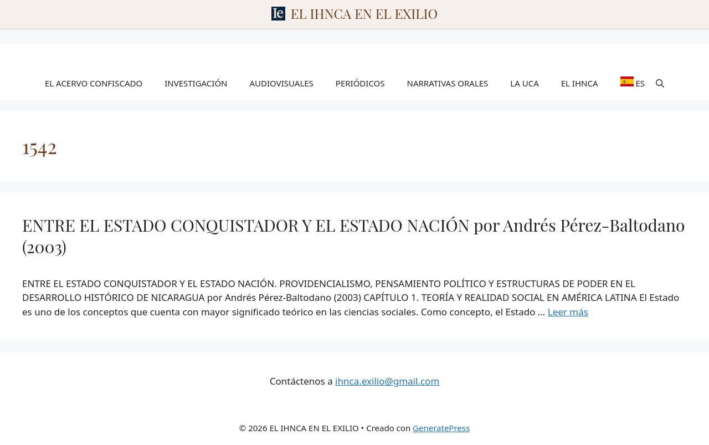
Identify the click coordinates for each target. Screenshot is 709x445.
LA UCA (524, 83)
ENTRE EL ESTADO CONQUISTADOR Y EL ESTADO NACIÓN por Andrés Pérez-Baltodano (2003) (353, 236)
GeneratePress (441, 427)
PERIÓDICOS (360, 83)
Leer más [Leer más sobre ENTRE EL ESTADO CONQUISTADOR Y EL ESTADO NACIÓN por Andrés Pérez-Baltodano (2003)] (568, 311)
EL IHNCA (579, 83)
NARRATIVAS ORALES (448, 83)
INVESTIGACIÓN (196, 83)
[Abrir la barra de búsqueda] (660, 83)
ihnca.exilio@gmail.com (387, 381)
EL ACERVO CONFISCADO (93, 83)
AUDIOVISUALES (282, 83)
